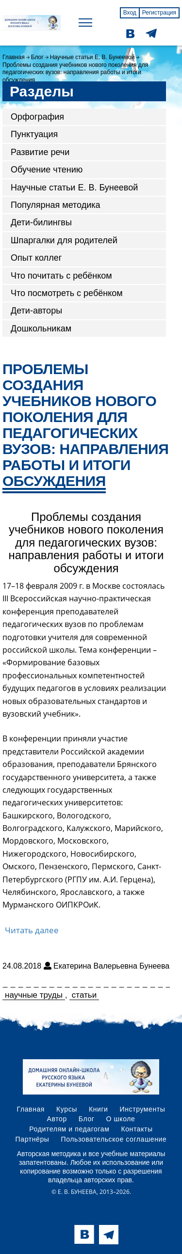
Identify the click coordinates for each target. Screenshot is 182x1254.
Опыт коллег (36, 258)
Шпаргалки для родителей (64, 240)
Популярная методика (55, 205)
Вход (129, 12)
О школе (120, 1119)
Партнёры (33, 1139)
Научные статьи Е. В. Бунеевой (92, 57)
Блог (37, 57)
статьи (84, 995)
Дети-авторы (36, 310)
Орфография (37, 117)
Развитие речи (40, 152)
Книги (98, 1109)
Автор (57, 1119)
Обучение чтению (47, 169)
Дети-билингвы (41, 222)
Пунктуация (34, 134)
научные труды (34, 995)
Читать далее (32, 930)
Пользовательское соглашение (114, 1139)
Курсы (66, 1109)
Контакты (136, 1129)
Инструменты (142, 1109)
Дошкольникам (41, 328)
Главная (13, 57)
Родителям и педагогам (69, 1129)
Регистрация (159, 12)
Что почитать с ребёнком (61, 276)
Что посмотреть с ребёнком (67, 293)
